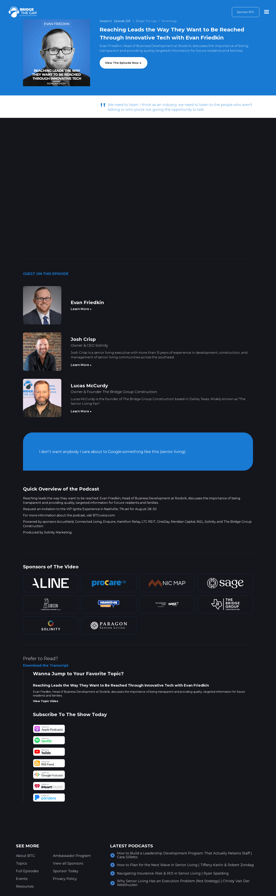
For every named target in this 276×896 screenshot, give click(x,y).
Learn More (81, 309)
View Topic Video (45, 701)
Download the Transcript (45, 665)
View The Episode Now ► (123, 63)
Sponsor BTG (245, 12)
